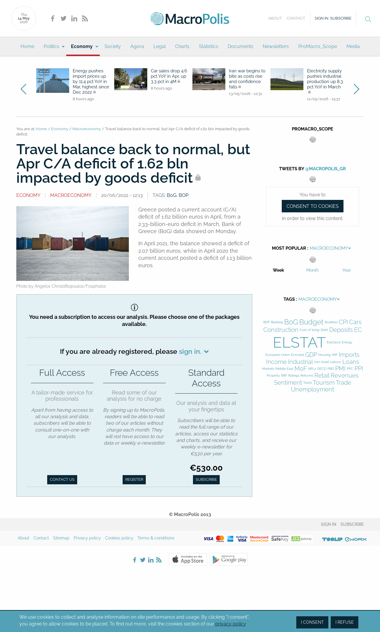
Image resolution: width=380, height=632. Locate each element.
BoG (171, 195)
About (275, 18)
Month (312, 270)
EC (358, 330)
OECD (321, 369)
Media (353, 46)
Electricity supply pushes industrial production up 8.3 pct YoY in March (325, 79)
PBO (330, 369)
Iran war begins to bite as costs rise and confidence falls (247, 79)
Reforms (306, 376)
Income (276, 362)
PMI (340, 368)
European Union (277, 355)
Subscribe (341, 18)
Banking (277, 322)
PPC (350, 369)
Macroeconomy (86, 129)
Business (331, 322)
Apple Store (188, 559)
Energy (347, 342)
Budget (311, 322)
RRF (284, 376)
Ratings (293, 376)
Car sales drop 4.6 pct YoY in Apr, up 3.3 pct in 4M (169, 76)
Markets (268, 369)
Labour (335, 362)
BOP (184, 195)
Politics (51, 46)
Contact (296, 18)
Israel (325, 362)
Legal (159, 46)
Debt (324, 330)
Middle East (284, 369)
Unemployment (312, 389)
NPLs (312, 369)
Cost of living (309, 330)
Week (278, 270)
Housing (324, 355)
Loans (350, 362)
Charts (182, 46)
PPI (358, 368)
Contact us (62, 479)
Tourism (324, 382)
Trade (343, 382)
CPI (343, 322)
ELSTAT (299, 342)
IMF (335, 355)
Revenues (345, 375)
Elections (334, 342)
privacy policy (230, 624)
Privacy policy (87, 538)
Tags (289, 299)
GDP (311, 354)
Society (112, 46)
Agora (137, 46)
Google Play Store (229, 559)
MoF (300, 368)
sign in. (190, 351)
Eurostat (297, 355)
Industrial (300, 362)
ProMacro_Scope (317, 46)
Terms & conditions (155, 538)
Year (346, 270)
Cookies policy (119, 538)
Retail (322, 375)
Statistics (208, 46)
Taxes (307, 383)
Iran (317, 362)
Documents (240, 46)
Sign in (321, 18)
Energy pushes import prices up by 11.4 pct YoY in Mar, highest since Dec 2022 (91, 81)
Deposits (341, 330)
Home (27, 46)
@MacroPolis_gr (325, 168)
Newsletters (276, 46)
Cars (355, 322)
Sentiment (288, 382)
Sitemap (61, 538)
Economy (82, 46)
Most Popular (289, 248)
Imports (349, 354)
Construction (280, 330)
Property (273, 376)
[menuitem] (27, 46)
